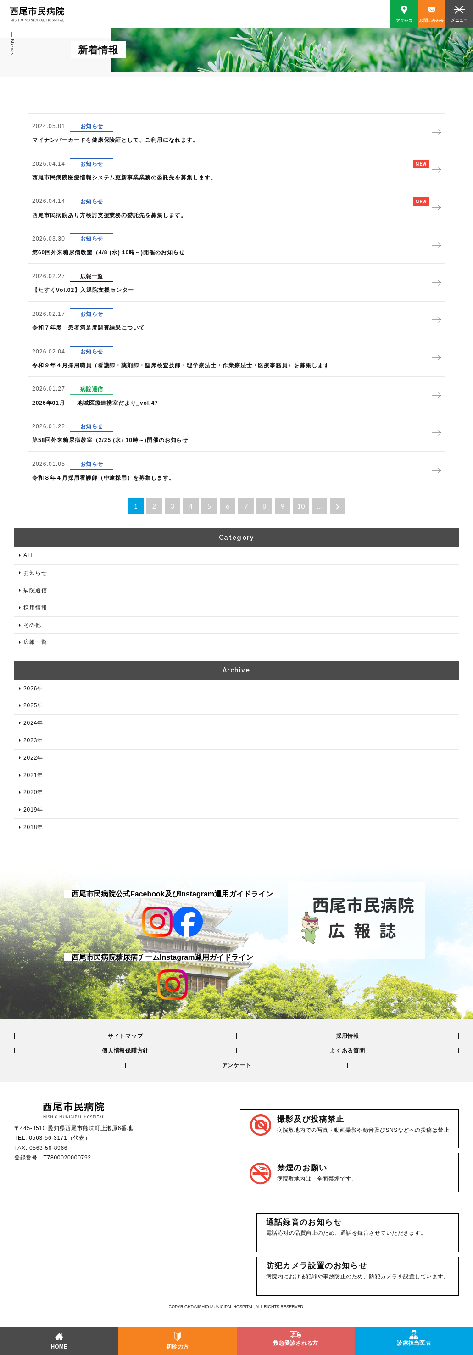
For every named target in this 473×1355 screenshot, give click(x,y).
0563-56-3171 (48, 1138)
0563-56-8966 (48, 1148)
